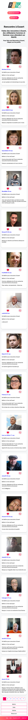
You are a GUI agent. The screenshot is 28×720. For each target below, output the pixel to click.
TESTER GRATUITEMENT (14, 12)
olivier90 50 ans (6, 476)
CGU (10, 718)
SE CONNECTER (14, 17)
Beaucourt (14, 713)
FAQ (7, 718)
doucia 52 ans (5, 679)
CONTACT (24, 718)
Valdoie (14, 710)
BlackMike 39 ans (6, 191)
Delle (14, 707)
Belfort (14, 704)
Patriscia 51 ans (6, 394)
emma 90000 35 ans (7, 110)
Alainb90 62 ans (6, 557)
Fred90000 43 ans (6, 272)
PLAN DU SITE (16, 718)
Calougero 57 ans (6, 598)
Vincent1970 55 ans (7, 516)
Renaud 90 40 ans (6, 232)
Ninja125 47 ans (6, 354)
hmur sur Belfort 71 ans (8, 435)
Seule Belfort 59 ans (7, 150)
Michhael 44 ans (6, 69)
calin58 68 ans (6, 313)
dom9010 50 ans (6, 638)
